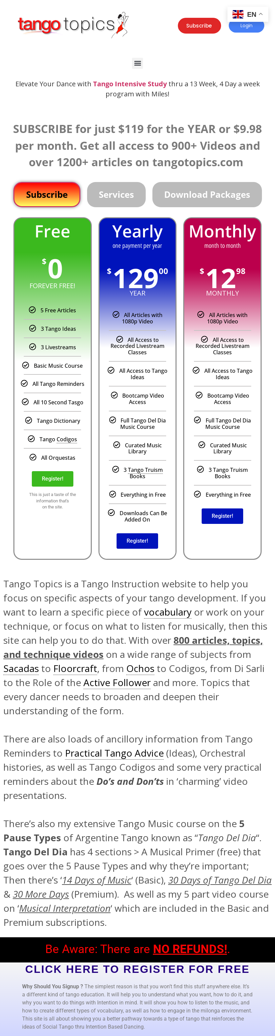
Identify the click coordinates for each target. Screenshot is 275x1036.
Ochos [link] (140, 668)
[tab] (46, 194)
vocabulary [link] (168, 611)
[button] (137, 63)
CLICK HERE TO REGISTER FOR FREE (137, 969)
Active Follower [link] (117, 682)
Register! (52, 479)
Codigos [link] (67, 439)
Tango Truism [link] (145, 470)
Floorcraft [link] (75, 668)
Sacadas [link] (21, 668)
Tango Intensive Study (130, 83)
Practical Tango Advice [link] (114, 753)
